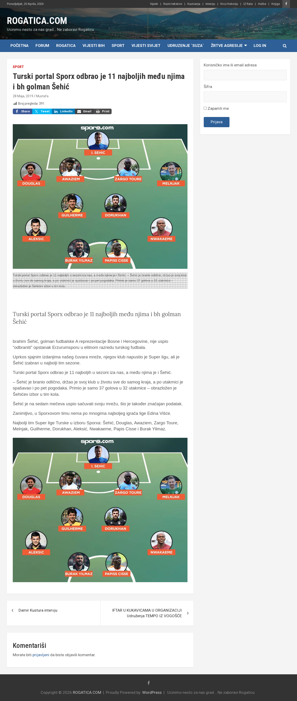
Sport (118, 45)
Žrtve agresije (227, 45)
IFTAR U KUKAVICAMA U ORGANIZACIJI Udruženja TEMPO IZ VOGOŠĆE (147, 613)
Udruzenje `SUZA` (186, 45)
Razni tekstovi (172, 4)
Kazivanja (193, 4)
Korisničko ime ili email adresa (230, 65)
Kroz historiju (229, 4)
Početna (19, 45)
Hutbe (262, 4)
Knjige (275, 4)
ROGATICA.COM (37, 20)
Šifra (208, 86)
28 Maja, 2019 (23, 96)
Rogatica (66, 45)
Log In (260, 45)
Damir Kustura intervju (38, 610)
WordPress (152, 692)
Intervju (210, 4)
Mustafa (42, 96)
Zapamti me (216, 108)
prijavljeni (40, 654)
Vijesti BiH (94, 45)
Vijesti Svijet (146, 45)
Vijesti (154, 4)
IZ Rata (248, 4)
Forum (42, 45)
